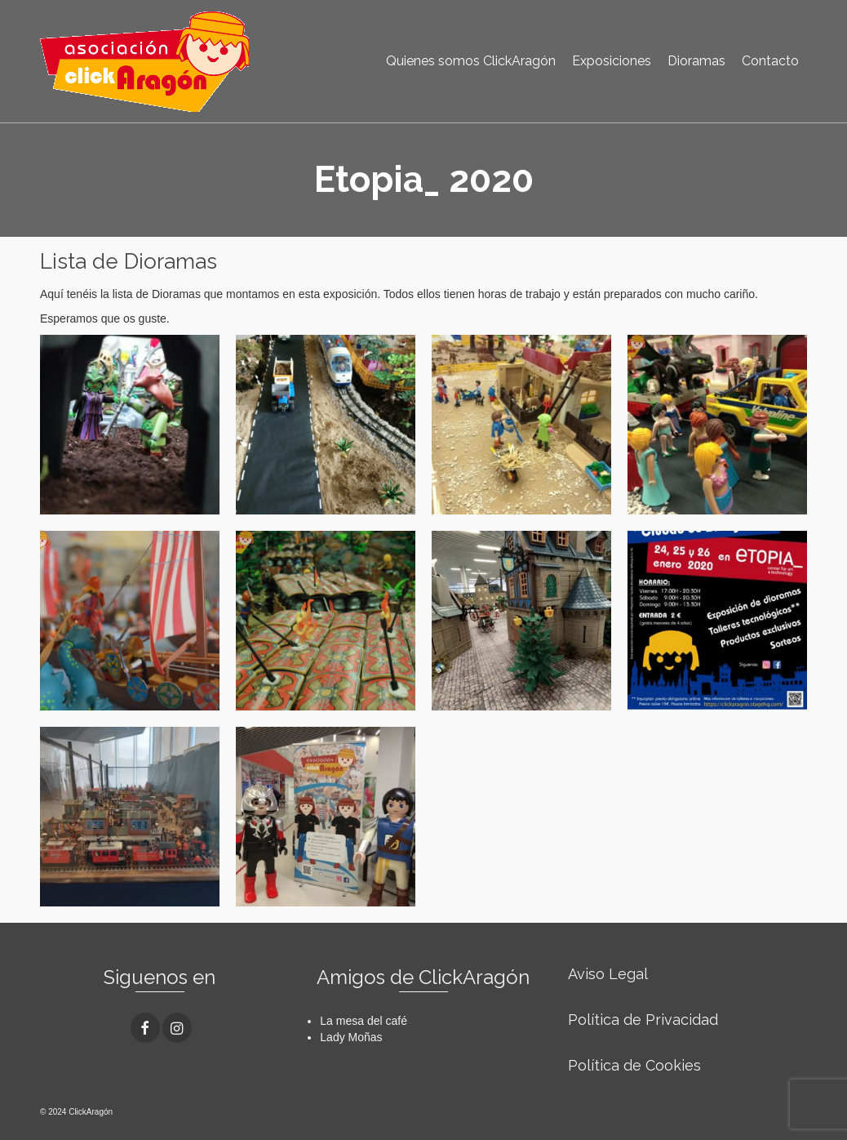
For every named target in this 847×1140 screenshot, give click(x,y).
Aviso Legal (608, 973)
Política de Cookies (634, 1065)
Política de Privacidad (643, 1019)
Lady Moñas (351, 1037)
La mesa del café (363, 1020)
